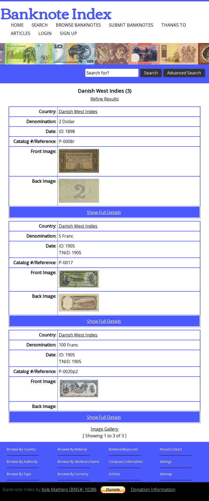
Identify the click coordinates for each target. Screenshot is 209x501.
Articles (20, 33)
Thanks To (173, 25)
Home (17, 25)
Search (40, 25)
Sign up (68, 33)
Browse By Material (72, 449)
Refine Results (104, 99)
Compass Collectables (126, 461)
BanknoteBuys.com (123, 449)
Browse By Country (21, 449)
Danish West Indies (78, 111)
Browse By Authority (22, 461)
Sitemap (166, 474)
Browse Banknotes (78, 25)
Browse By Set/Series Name (78, 461)
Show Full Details (104, 212)
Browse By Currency (73, 474)
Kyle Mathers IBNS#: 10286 (69, 489)
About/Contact (171, 449)
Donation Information (153, 489)
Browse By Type (19, 474)
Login (45, 33)
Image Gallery (104, 429)
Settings (165, 461)
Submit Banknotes (131, 25)
